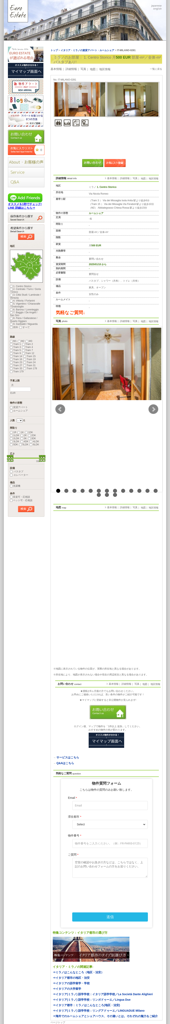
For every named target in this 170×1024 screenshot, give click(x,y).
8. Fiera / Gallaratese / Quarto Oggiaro (23, 319)
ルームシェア (19, 410)
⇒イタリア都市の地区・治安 (71, 977)
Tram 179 (17, 371)
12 (147, 491)
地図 (93, 69)
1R (13, 432)
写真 (83, 69)
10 (131, 491)
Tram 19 (29, 359)
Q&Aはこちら (65, 763)
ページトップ (58, 1022)
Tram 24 (29, 362)
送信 (110, 917)
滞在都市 (74, 816)
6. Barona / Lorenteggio (24, 309)
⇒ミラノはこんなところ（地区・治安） (78, 972)
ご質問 (73, 854)
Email (72, 798)
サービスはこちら (67, 757)
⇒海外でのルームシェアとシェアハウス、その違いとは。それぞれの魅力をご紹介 (105, 1016)
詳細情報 (71, 69)
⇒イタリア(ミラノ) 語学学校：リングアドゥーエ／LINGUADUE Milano (99, 1010)
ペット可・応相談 (21, 500)
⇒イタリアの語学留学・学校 (71, 983)
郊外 (14, 327)
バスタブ (16, 471)
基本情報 (56, 69)
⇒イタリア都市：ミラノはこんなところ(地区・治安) (86, 1005)
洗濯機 (15, 486)
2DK (32, 435)
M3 (29, 341)
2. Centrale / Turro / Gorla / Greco (25, 290)
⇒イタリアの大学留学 (67, 988)
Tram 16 (16, 359)
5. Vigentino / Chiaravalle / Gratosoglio (25, 305)
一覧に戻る (156, 69)
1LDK (14, 435)
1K (20, 432)
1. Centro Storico (20, 286)
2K (23, 435)
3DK (32, 438)
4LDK (34, 441)
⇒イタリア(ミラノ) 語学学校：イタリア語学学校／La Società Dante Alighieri (103, 994)
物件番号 (74, 835)
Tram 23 (16, 362)
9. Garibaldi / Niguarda (24, 324)
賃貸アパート (19, 407)
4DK (24, 441)
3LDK (14, 441)
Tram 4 (27, 347)
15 (107, 495)
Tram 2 (27, 344)
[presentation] (107, 890)
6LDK (34, 444)
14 (99, 495)
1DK (29, 432)
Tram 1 (15, 344)
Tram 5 (15, 350)
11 (139, 491)
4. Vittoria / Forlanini (22, 300)
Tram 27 (16, 365)
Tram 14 (16, 356)
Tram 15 (29, 356)
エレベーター (19, 475)
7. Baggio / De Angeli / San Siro (23, 314)
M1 (13, 341)
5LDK (23, 444)
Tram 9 (15, 353)
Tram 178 (30, 368)
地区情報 (105, 69)
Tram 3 (15, 347)
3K (23, 438)
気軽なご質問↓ (70, 312)
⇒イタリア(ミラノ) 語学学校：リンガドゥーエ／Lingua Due (91, 999)
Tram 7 (27, 350)
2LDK (14, 438)
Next (153, 409)
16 (115, 495)
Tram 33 (16, 368)
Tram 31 (29, 365)
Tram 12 (28, 353)
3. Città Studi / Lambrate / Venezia (25, 296)
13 (156, 491)
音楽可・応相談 (20, 496)
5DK (14, 444)
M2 (21, 341)
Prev (60, 409)
